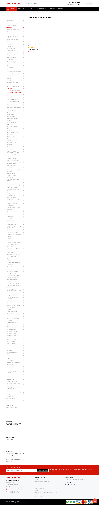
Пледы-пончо (9, 405)
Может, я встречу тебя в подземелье (16, 227)
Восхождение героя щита (16, 102)
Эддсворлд (16, 379)
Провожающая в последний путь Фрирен (16, 290)
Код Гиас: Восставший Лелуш (16, 180)
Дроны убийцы (16, 142)
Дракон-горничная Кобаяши (16, 139)
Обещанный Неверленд (16, 262)
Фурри (9, 358)
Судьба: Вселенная (16, 322)
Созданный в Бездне (16, 316)
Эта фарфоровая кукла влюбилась (16, 384)
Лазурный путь (16, 193)
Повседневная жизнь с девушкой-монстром (16, 278)
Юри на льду (16, 396)
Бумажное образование (16, 71)
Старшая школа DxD (16, 318)
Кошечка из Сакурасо (16, 187)
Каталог (11, 9)
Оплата (52, 9)
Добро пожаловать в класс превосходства (16, 131)
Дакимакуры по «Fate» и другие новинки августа (15, 454)
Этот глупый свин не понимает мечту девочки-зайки (16, 388)
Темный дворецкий (16, 327)
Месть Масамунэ (16, 212)
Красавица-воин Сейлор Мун (16, 190)
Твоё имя (16, 324)
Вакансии (38, 486)
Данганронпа (16, 116)
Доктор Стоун (16, 136)
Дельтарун (16, 124)
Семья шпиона (16, 307)
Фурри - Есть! (9, 439)
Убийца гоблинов (16, 343)
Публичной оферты (40, 472)
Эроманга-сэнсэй (16, 381)
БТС (16, 69)
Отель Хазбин (16, 267)
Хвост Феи (16, 360)
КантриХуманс (16, 165)
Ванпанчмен (16, 76)
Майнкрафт (16, 205)
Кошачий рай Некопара (16, 185)
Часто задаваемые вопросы (43, 481)
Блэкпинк (16, 67)
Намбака (16, 236)
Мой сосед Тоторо (16, 232)
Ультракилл (16, 348)
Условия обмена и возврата (43, 497)
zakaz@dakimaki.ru (13, 484)
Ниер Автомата (16, 256)
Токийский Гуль (16, 333)
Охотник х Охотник (16, 269)
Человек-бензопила (16, 369)
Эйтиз (16, 394)
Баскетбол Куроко (16, 53)
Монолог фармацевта (16, 230)
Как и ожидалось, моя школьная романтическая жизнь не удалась (16, 162)
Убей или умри (16, 339)
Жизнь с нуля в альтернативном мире (16, 152)
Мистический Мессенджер (16, 221)
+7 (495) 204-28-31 (73, 2)
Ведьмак (16, 80)
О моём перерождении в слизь (16, 259)
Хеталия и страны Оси (16, 362)
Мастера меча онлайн (16, 207)
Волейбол (16, 97)
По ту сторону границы (16, 275)
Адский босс (16, 31)
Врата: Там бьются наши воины (16, 107)
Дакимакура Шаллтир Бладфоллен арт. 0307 (38, 44)
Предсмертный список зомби (16, 286)
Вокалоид (16, 95)
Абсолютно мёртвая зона (16, 29)
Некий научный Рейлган (16, 248)
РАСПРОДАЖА (15, 21)
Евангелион (16, 147)
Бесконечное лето (16, 59)
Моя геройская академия (16, 234)
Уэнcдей (16, 350)
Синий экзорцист (16, 311)
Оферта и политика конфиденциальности (47, 492)
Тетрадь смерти (16, 329)
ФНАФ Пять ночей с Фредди (16, 353)
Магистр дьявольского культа (16, 200)
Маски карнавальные (12, 407)
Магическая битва (16, 203)
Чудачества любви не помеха (16, 371)
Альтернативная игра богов (16, 36)
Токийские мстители (16, 331)
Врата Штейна (16, 105)
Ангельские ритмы (16, 42)
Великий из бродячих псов (16, 83)
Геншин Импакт (16, 110)
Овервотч (16, 264)
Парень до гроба (16, 273)
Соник (16, 309)
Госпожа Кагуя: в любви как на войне (16, 113)
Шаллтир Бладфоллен (15, 92)
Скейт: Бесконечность (16, 314)
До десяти (16, 129)
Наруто (16, 238)
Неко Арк (10, 246)
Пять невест (16, 293)
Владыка (16, 88)
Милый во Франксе (16, 214)
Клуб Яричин (16, 173)
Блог (36, 490)
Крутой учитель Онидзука (16, 176)
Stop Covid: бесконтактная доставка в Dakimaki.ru (13, 424)
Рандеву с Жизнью (16, 295)
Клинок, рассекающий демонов (16, 170)
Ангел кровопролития (16, 39)
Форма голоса (16, 356)
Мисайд (16, 218)
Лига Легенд (16, 195)
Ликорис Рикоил (16, 197)
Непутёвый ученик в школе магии (16, 251)
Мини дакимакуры (15, 398)
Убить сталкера (16, 346)
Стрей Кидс (16, 320)
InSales (26, 502)
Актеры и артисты (12, 34)
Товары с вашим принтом (13, 23)
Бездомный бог (16, 55)
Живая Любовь (16, 149)
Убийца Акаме (16, 341)
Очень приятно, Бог (16, 271)
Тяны (20, 9)
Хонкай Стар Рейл (16, 364)
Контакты (60, 9)
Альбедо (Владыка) (14, 90)
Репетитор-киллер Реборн (16, 298)
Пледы (7, 403)
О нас (37, 484)
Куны (25, 9)
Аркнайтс (16, 46)
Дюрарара (16, 144)
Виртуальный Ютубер (16, 86)
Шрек (9, 377)
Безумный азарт (16, 57)
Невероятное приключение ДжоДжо (16, 241)
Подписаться (43, 470)
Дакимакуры (15, 27)
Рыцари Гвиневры (16, 300)
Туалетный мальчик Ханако (16, 336)
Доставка (31, 9)
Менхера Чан (16, 209)
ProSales (15, 502)
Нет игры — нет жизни (16, 254)
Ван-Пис (16, 78)
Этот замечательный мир (16, 392)
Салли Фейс (16, 303)
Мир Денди (16, 216)
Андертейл (16, 44)
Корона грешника (16, 183)
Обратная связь (39, 488)
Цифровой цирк (16, 367)
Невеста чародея (16, 244)
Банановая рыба (16, 50)
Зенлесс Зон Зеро (16, 158)
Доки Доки (16, 134)
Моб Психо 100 (16, 224)
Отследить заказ (42, 9)
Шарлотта (16, 374)
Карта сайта (16, 501)
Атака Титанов (16, 48)
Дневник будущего (16, 126)
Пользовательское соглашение (44, 494)
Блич (16, 65)
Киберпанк (16, 167)
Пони (8, 281)
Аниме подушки (15, 400)
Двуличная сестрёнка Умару (16, 119)
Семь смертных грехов (16, 305)
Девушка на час (16, 122)
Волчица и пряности (16, 99)
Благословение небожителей (16, 62)
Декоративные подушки (13, 25)
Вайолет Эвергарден (16, 74)
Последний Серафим (16, 283)
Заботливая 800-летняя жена (16, 155)
